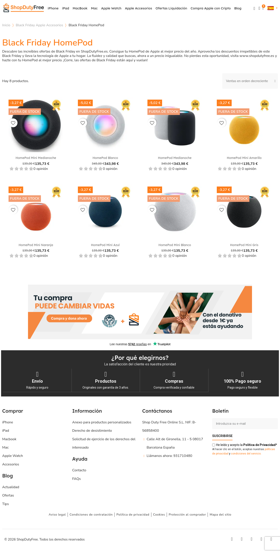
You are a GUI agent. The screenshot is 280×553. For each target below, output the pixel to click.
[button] (254, 8)
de (259, 444)
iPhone (53, 8)
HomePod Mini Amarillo (244, 158)
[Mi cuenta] (259, 8)
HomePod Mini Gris (244, 245)
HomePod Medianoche (174, 158)
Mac (94, 8)
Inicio (6, 25)
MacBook (80, 8)
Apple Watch (111, 8)
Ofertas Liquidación (171, 8)
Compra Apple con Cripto (211, 8)
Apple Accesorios (138, 8)
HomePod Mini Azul (105, 245)
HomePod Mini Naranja (36, 245)
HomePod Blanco (105, 158)
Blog (238, 8)
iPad (65, 8)
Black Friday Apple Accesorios (39, 25)
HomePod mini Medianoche (36, 158)
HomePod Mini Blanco (174, 245)
